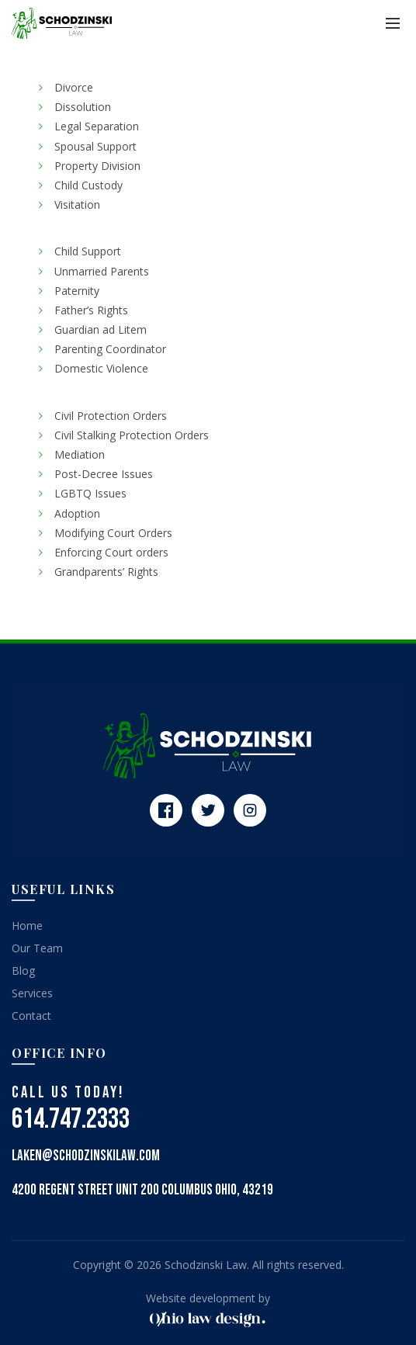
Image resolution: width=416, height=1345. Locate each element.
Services (32, 993)
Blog (23, 970)
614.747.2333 (71, 1119)
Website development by (208, 1298)
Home (27, 925)
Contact (31, 1015)
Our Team (37, 948)
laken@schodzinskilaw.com (86, 1156)
